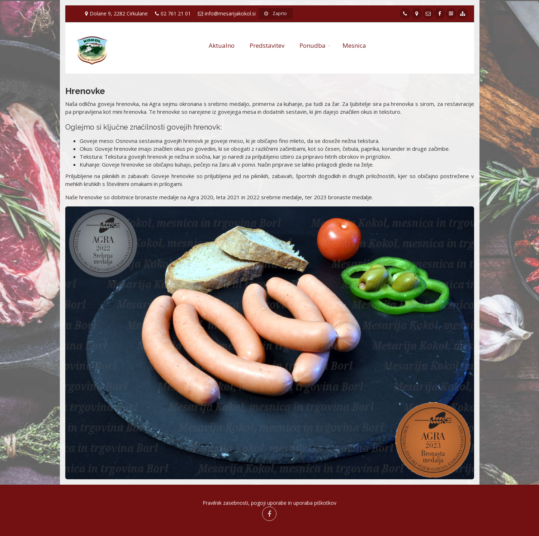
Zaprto (275, 13)
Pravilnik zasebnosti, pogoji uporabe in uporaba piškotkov (269, 502)
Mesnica (354, 45)
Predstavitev (267, 45)
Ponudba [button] (312, 45)
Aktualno (222, 45)
